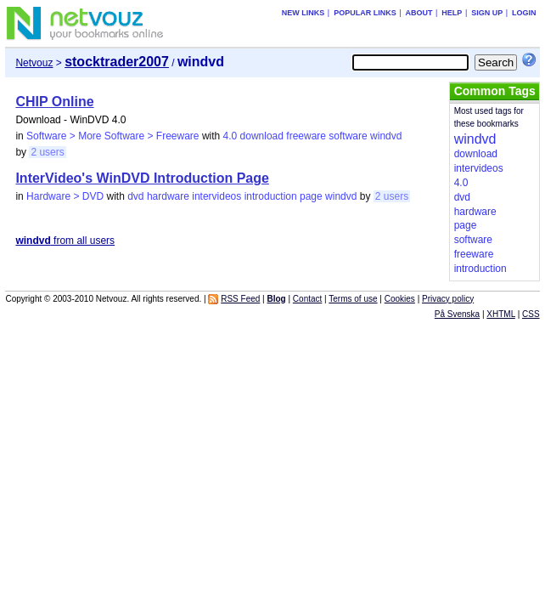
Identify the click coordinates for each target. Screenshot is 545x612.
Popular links (365, 12)
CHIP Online (54, 101)
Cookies (400, 298)
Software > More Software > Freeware (112, 136)
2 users (47, 152)
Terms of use (353, 298)
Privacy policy (448, 298)
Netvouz (34, 63)
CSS (531, 314)
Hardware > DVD (65, 196)
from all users (65, 240)
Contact (307, 298)
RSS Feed (240, 298)
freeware (306, 136)
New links (303, 12)
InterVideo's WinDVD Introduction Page (142, 178)
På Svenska (457, 314)
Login (524, 12)
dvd (135, 196)
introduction (270, 196)
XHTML (500, 314)
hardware (168, 196)
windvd (386, 136)
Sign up (487, 12)
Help (451, 12)
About (419, 12)
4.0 (230, 136)
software (348, 136)
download (262, 136)
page (311, 196)
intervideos (216, 196)
